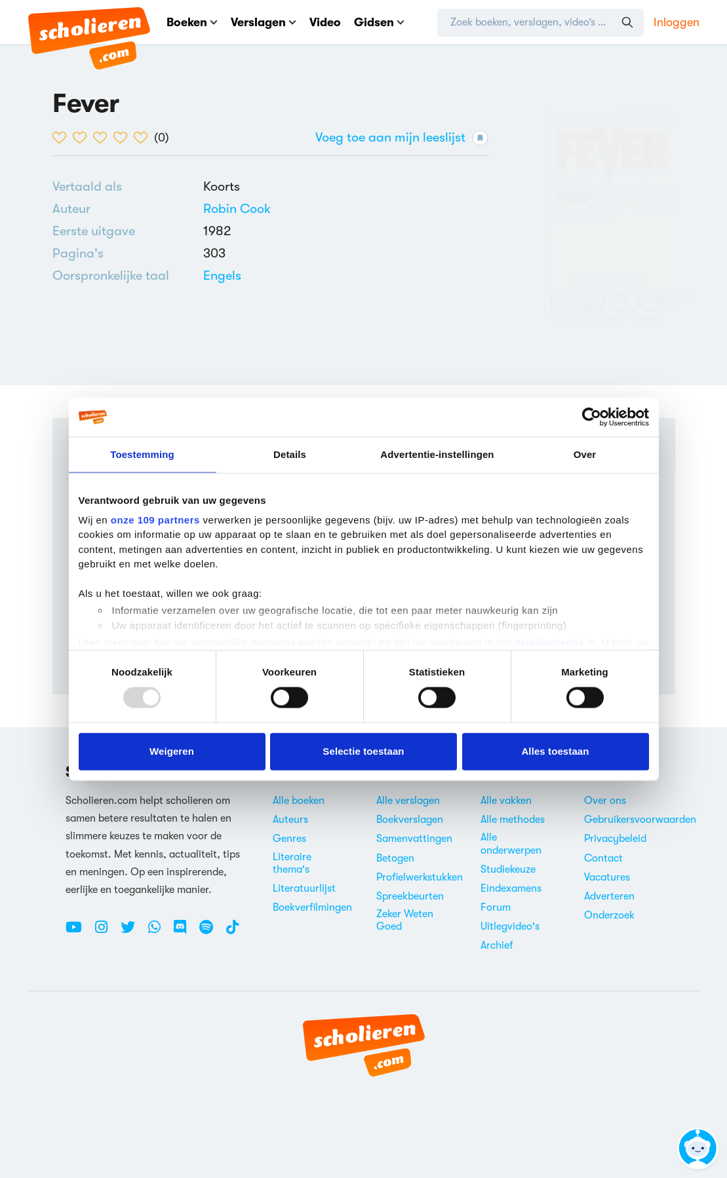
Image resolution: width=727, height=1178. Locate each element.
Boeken (192, 22)
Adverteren (609, 896)
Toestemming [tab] (142, 454)
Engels (222, 275)
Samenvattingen (414, 839)
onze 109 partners (155, 519)
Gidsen (379, 22)
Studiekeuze (508, 869)
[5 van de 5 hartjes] (144, 137)
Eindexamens (511, 888)
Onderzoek (609, 915)
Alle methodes (513, 820)
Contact (603, 858)
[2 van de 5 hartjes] (83, 137)
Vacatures (607, 877)
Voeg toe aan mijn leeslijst (401, 138)
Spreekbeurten (410, 896)
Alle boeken (298, 801)
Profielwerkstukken (419, 877)
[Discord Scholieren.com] (185, 932)
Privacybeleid (615, 839)
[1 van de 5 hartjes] (62, 137)
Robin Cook (237, 208)
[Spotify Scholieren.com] (211, 932)
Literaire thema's (292, 863)
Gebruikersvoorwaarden (640, 820)
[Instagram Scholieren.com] (106, 932)
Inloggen (676, 22)
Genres (289, 839)
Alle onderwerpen (511, 843)
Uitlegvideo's (510, 926)
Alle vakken (506, 801)
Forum (496, 907)
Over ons (605, 801)
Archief (497, 945)
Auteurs (290, 820)
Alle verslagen (408, 801)
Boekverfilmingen (312, 907)
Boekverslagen (409, 820)
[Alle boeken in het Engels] (222, 275)
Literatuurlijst (304, 888)
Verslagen (263, 22)
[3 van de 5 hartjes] (103, 137)
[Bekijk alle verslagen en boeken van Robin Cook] (237, 208)
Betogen (395, 858)
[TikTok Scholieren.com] (232, 932)
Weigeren (171, 751)
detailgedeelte (549, 642)
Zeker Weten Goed (404, 920)
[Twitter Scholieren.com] (133, 932)
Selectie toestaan (363, 751)
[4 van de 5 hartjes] (123, 137)
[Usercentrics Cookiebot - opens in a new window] (591, 417)
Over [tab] (585, 454)
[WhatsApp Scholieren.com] (159, 932)
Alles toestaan (555, 751)
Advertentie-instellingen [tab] (437, 454)
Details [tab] (289, 454)
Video (325, 22)
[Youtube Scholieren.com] (79, 932)
